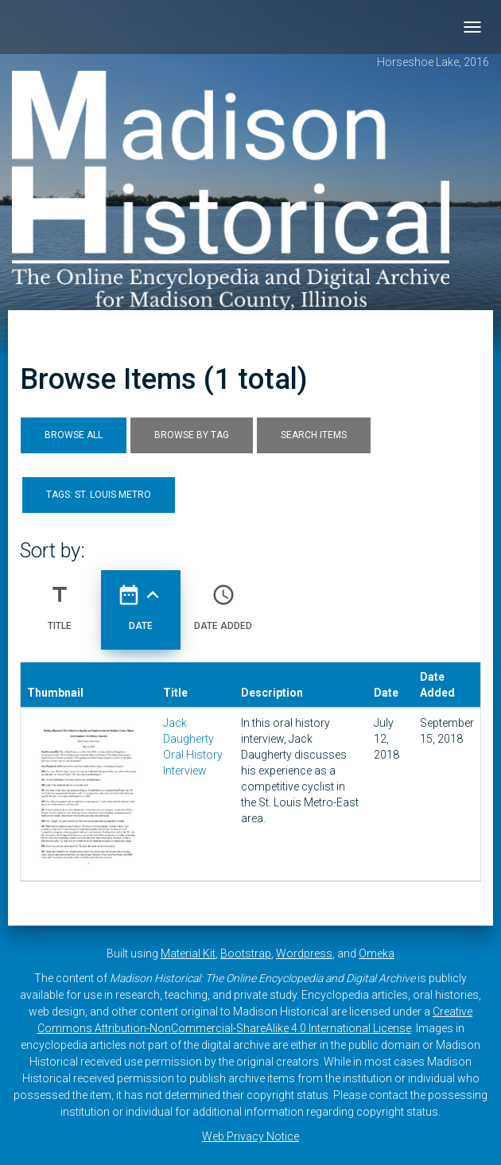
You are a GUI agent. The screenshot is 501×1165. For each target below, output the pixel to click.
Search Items (314, 435)
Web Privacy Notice (250, 1136)
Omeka (376, 953)
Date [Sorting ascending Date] (141, 601)
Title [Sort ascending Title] (60, 601)
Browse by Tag (191, 435)
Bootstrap (245, 953)
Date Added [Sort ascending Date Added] (223, 601)
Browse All (74, 435)
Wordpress (304, 953)
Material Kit (188, 953)
